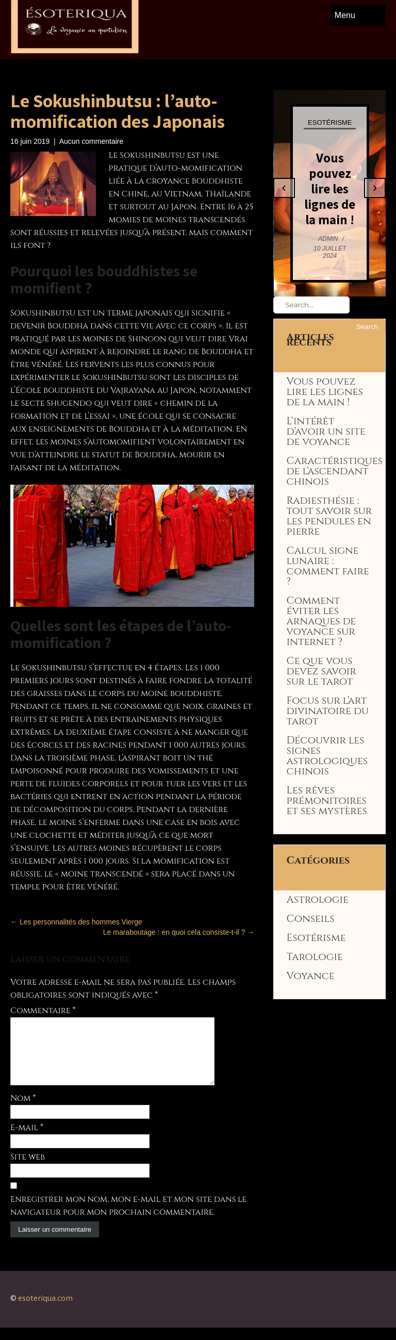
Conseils (311, 919)
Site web (27, 1169)
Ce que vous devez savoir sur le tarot (321, 671)
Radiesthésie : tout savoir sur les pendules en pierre (329, 516)
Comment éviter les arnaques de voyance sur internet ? (321, 621)
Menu (345, 15)
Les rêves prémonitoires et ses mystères (327, 800)
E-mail (26, 1140)
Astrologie (318, 900)
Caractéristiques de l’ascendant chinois (335, 471)
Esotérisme (330, 122)
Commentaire (43, 1010)
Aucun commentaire (91, 141)
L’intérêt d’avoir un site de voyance (326, 431)
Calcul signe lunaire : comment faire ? (328, 566)
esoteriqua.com (45, 1310)
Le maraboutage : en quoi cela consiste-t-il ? (178, 932)
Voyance (311, 976)
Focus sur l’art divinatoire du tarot (328, 711)
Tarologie (315, 957)
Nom (23, 1110)
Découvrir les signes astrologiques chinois (327, 755)
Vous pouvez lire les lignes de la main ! (329, 188)
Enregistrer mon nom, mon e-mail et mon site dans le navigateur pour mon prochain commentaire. (128, 1218)
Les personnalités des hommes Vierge (76, 922)
